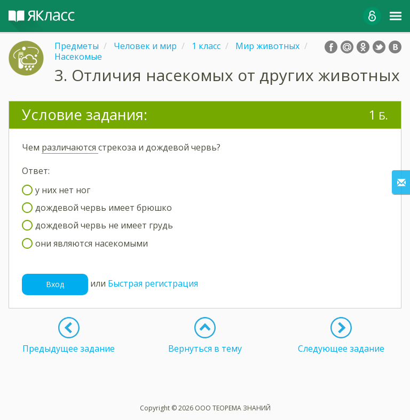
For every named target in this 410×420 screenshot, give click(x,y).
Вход (55, 284)
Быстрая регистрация (153, 283)
